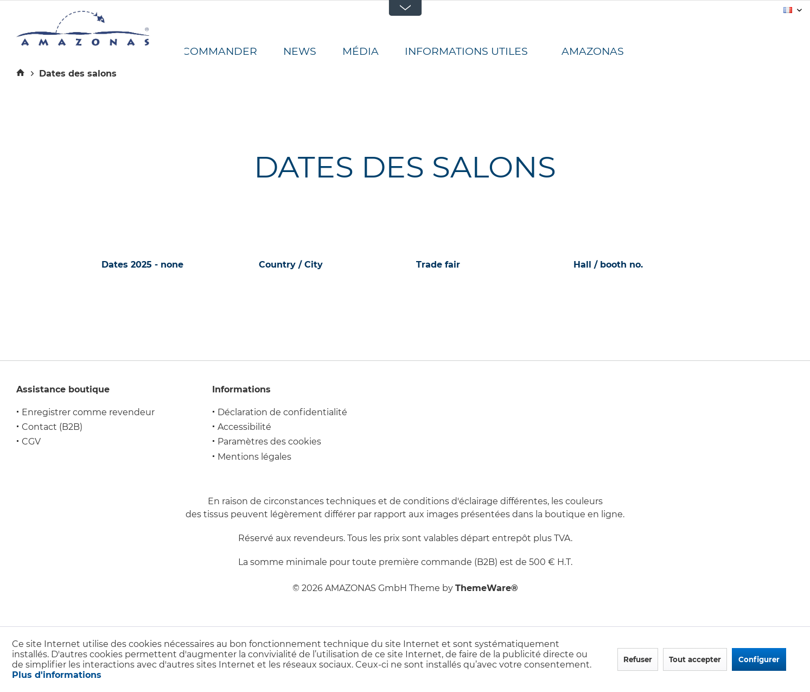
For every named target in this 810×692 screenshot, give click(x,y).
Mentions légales (254, 457)
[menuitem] (232, 52)
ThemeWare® (486, 588)
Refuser (637, 659)
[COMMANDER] (232, 52)
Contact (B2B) (52, 427)
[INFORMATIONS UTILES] (479, 52)
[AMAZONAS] (602, 52)
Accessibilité (244, 427)
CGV (31, 441)
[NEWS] (312, 52)
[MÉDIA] (373, 52)
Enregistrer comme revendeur (88, 412)
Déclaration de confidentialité (282, 412)
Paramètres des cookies (269, 441)
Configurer (759, 659)
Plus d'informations (56, 675)
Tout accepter (695, 659)
